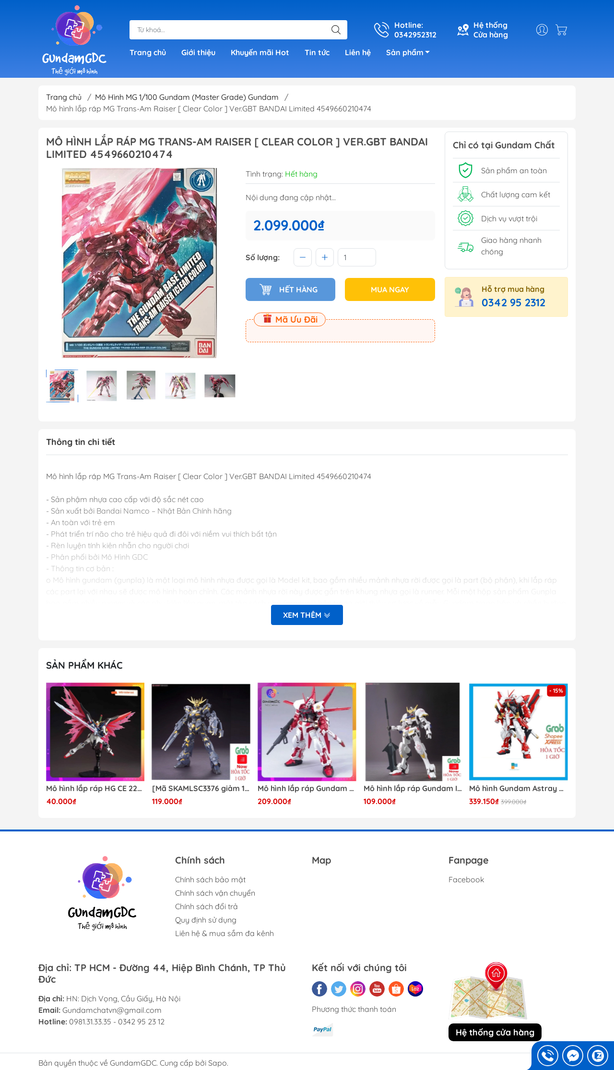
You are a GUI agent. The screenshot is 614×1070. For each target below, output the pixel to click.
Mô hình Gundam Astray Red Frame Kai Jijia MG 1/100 (518, 788)
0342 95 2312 (513, 302)
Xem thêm (307, 615)
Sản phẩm (410, 54)
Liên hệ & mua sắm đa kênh (224, 933)
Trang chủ (148, 52)
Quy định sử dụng (205, 920)
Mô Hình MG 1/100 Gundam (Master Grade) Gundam (187, 97)
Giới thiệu (198, 52)
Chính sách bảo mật (210, 879)
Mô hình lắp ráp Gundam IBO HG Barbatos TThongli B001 (413, 788)
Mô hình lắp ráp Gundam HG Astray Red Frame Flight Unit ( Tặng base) (307, 788)
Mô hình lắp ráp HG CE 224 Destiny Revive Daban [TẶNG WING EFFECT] (95, 788)
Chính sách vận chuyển (215, 893)
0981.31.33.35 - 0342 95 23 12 (117, 1021)
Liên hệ (358, 52)
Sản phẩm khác (84, 665)
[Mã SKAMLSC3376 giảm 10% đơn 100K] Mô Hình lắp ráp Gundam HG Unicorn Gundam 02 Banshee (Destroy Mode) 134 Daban (201, 788)
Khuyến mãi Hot (260, 52)
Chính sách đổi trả (206, 906)
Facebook (466, 879)
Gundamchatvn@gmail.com (112, 1010)
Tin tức (317, 52)
